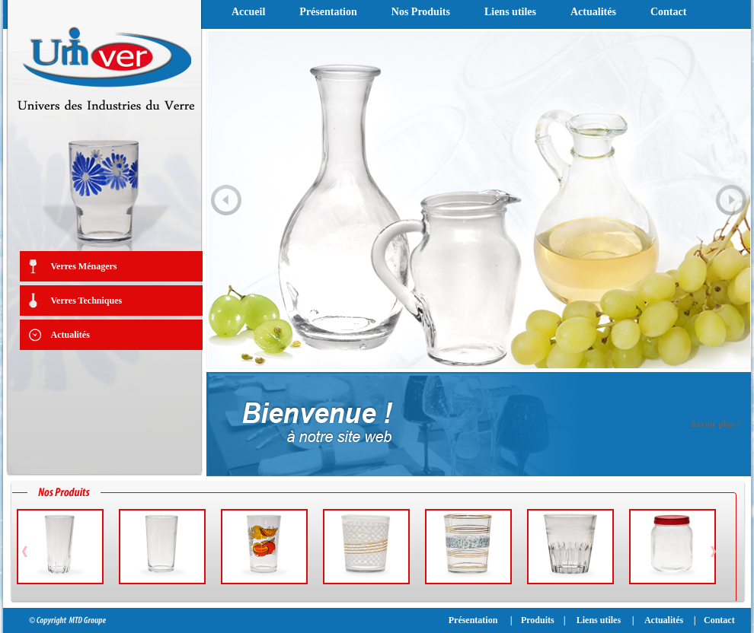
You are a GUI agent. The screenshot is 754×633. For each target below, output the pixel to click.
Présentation (327, 11)
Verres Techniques (87, 300)
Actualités (70, 334)
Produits (537, 620)
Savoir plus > (716, 423)
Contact (668, 11)
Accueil (248, 11)
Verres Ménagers (84, 266)
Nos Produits (420, 11)
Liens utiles (510, 11)
